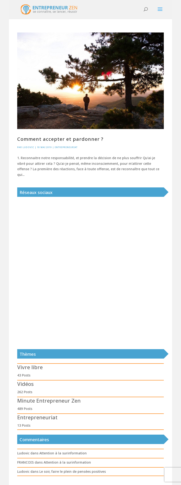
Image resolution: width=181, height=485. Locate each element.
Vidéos (25, 383)
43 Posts (23, 375)
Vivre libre (30, 367)
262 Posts (24, 392)
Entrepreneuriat (66, 147)
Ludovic (28, 147)
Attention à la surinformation (63, 453)
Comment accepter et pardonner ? (60, 139)
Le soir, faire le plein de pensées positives (72, 471)
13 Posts (23, 425)
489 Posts (24, 408)
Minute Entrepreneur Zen (49, 400)
